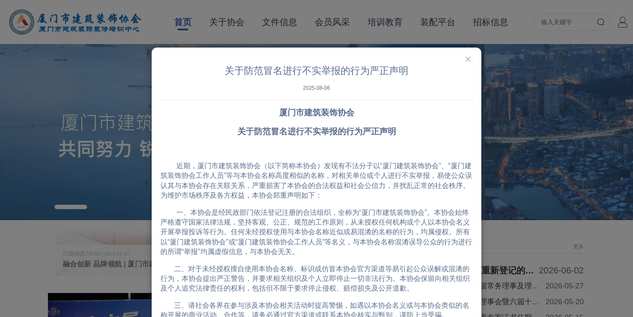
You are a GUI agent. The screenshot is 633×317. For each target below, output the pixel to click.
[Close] (468, 60)
